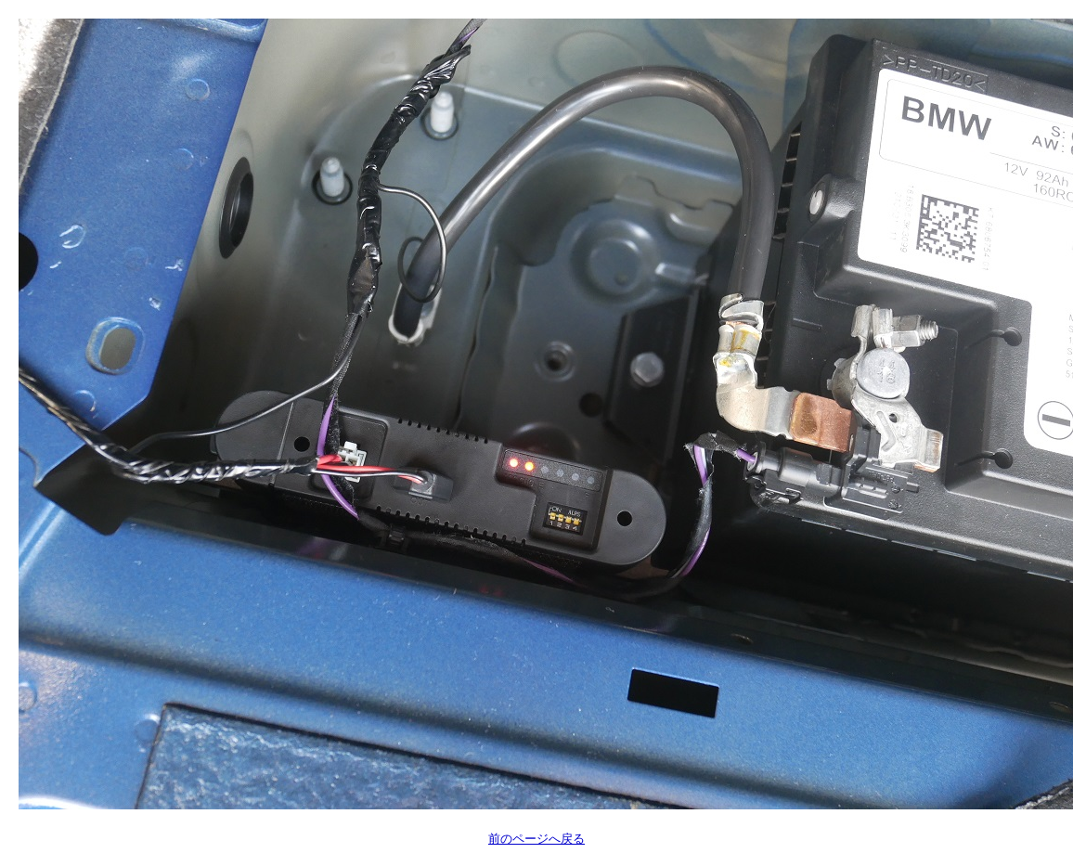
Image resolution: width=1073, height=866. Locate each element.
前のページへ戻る (536, 839)
